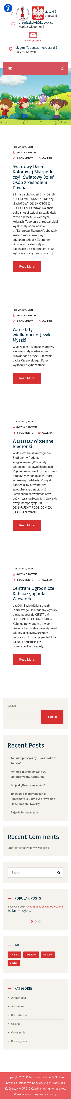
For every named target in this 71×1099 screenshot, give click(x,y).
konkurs (14, 954)
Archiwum (17, 1006)
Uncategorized (20, 1041)
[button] (32, 921)
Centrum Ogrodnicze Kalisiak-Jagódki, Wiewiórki (33, 594)
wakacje (47, 954)
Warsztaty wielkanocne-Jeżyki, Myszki (33, 335)
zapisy (13, 962)
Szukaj (12, 705)
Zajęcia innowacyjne (24, 812)
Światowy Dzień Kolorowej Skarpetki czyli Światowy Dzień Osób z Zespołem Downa (34, 177)
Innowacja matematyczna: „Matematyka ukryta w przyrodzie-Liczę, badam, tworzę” (33, 799)
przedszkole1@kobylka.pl (36, 22)
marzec (44, 103)
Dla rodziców (19, 1015)
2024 (30, 103)
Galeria (47, 158)
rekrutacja (31, 954)
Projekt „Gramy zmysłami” (27, 785)
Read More (26, 266)
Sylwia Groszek (26, 152)
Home (17, 103)
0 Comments (25, 158)
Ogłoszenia (56, 906)
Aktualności (33, 906)
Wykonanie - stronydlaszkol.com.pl (35, 1094)
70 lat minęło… (19, 911)
